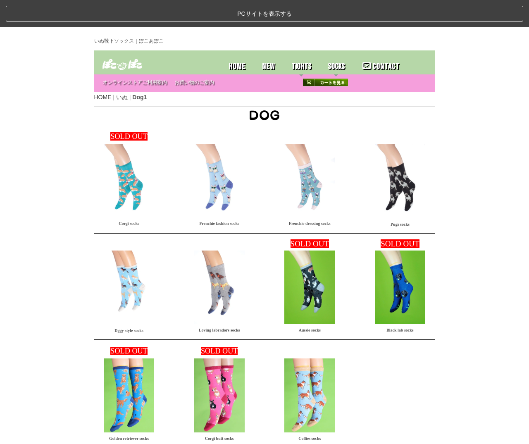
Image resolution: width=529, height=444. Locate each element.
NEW (268, 39)
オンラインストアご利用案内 (134, 55)
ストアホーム (127, 434)
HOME (237, 39)
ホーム (104, 434)
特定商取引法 (156, 434)
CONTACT (381, 39)
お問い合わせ (185, 434)
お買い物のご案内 (194, 55)
